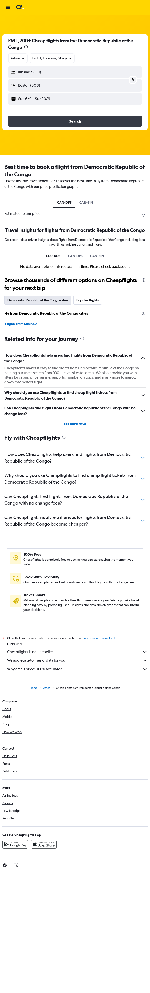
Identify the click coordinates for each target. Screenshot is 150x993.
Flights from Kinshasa (21, 324)
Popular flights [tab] (87, 300)
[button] (8, 7)
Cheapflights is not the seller (77, 652)
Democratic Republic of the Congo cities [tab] (37, 300)
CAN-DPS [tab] (64, 202)
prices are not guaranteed (99, 638)
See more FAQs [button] (75, 424)
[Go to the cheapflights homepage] (33, 7)
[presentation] (26, 47)
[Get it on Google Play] (15, 844)
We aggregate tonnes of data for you (77, 660)
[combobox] (18, 58)
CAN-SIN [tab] (86, 202)
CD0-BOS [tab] (53, 256)
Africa (46, 688)
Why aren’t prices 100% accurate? (77, 669)
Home (33, 688)
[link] (16, 865)
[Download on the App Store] (44, 844)
